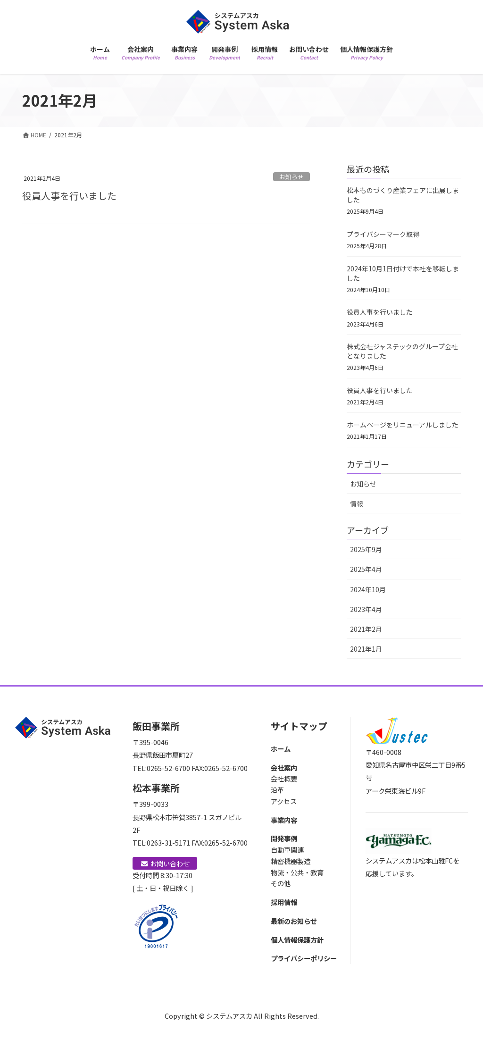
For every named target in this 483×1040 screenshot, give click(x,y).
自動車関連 (287, 850)
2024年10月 (368, 589)
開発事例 (284, 838)
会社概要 (284, 778)
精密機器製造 (290, 861)
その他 (281, 883)
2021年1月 (366, 649)
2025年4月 (366, 569)
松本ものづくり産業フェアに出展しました (403, 194)
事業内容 (284, 820)
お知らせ (291, 176)
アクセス (284, 801)
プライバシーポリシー (304, 958)
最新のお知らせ (294, 921)
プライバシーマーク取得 (383, 234)
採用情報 (284, 902)
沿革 (277, 790)
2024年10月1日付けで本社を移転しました (403, 273)
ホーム (281, 749)
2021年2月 (366, 629)
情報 (356, 503)
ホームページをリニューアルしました (402, 424)
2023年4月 (366, 609)
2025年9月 (366, 549)
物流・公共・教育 (297, 872)
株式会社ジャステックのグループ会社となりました (402, 351)
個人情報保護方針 (297, 940)
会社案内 (284, 767)
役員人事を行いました (69, 195)
